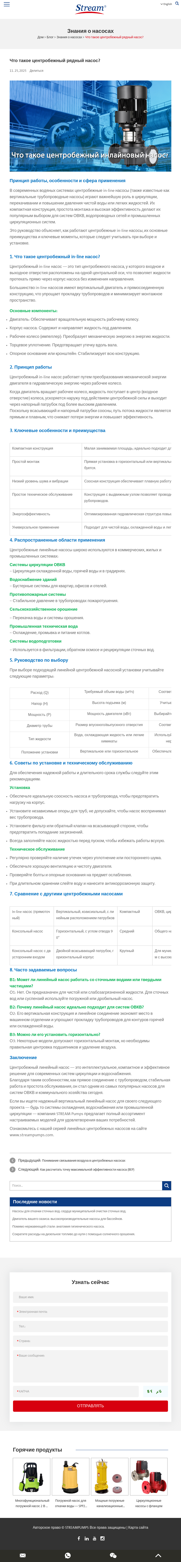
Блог (50, 37)
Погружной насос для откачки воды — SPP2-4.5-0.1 (70, 1506)
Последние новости (35, 1201)
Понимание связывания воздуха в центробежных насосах (83, 1161)
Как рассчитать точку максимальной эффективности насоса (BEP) (87, 1170)
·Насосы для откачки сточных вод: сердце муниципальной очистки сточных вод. (69, 1211)
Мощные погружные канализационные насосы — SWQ (109, 1506)
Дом (41, 37)
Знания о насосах (69, 37)
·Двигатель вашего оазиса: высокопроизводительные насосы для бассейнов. (67, 1219)
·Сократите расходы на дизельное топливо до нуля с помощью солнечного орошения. (73, 1234)
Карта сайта (138, 1528)
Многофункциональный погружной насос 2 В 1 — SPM (32, 1506)
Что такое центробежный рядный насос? (114, 37)
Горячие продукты (37, 1450)
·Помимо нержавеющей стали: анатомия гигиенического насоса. (58, 1226)
